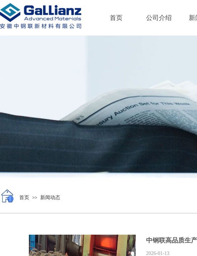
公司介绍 (159, 17)
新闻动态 (50, 197)
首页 (116, 17)
